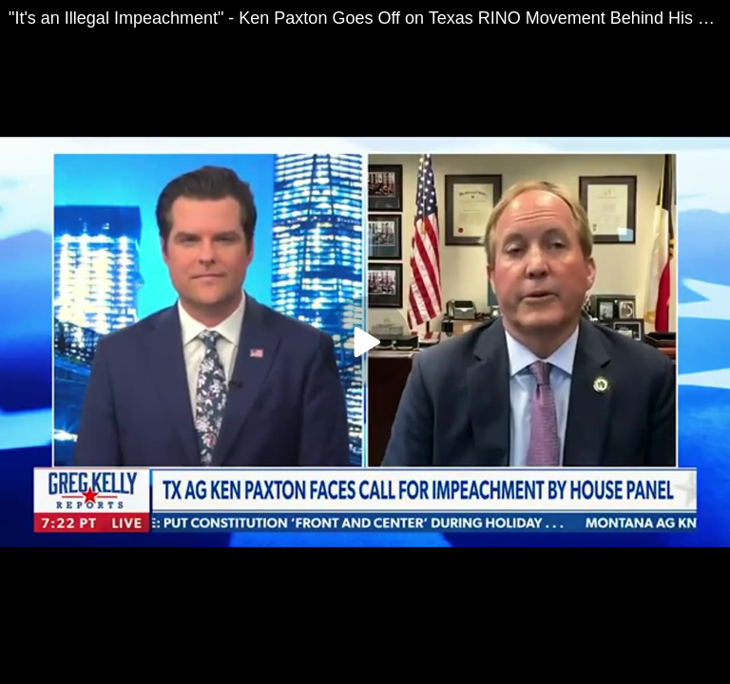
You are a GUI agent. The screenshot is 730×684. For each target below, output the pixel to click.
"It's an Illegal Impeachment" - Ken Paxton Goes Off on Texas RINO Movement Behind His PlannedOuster (369, 18)
